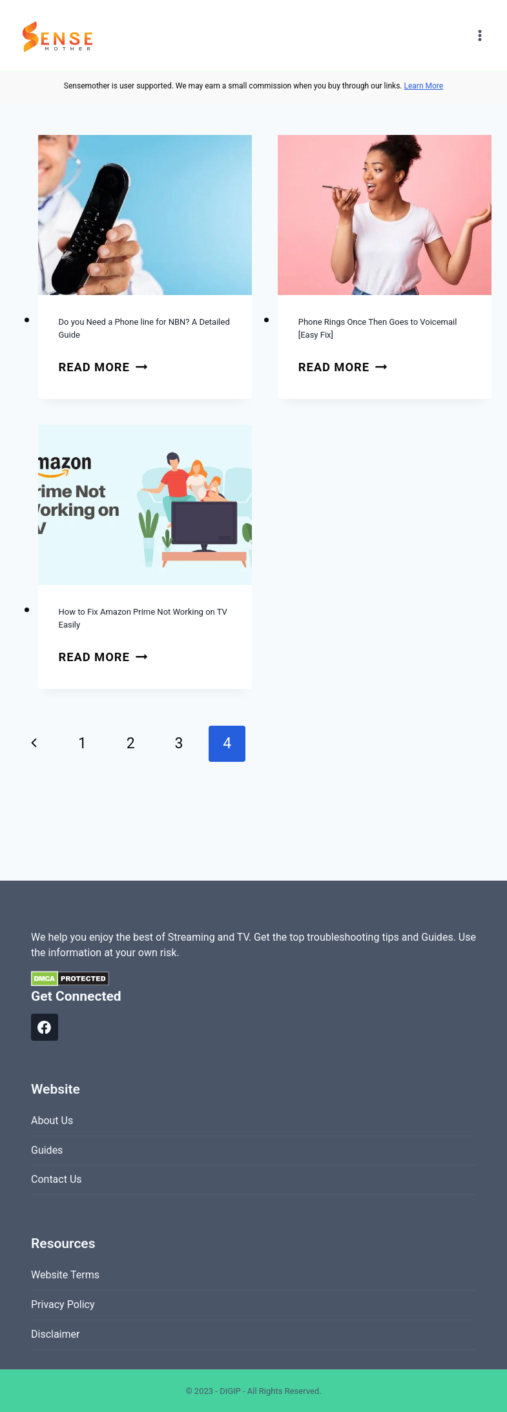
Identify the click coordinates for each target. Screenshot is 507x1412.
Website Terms (65, 1275)
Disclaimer (55, 1334)
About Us (52, 1120)
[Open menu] (479, 35)
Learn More (423, 85)
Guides (47, 1150)
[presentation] (145, 215)
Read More (103, 367)
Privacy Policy (63, 1304)
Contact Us (56, 1179)
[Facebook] (44, 1027)
